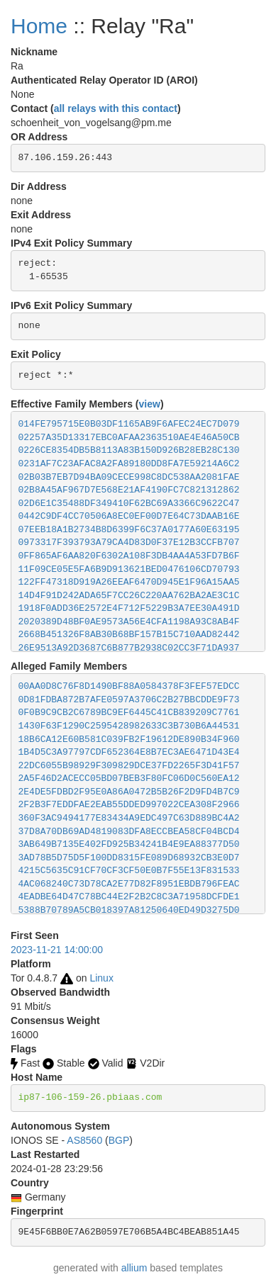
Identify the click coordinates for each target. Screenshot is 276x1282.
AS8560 (84, 1140)
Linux (101, 978)
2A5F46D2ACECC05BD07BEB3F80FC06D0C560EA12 (129, 778)
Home (39, 26)
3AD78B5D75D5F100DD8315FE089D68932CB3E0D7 (129, 858)
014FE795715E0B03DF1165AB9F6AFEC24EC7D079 (129, 424)
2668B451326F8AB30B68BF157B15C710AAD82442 (129, 634)
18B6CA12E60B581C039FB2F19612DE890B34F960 (129, 739)
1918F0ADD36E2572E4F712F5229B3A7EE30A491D (129, 608)
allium (134, 1267)
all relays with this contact (115, 108)
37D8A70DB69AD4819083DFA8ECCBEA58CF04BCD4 (129, 831)
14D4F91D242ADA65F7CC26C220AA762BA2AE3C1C (129, 595)
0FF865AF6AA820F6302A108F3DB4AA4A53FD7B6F (129, 556)
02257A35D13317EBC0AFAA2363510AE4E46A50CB (129, 437)
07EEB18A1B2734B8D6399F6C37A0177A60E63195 (129, 529)
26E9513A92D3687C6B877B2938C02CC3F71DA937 (129, 648)
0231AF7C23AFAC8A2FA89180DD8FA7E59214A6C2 (129, 464)
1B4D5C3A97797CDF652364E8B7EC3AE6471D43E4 (129, 752)
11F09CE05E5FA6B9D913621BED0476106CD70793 (129, 569)
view (149, 404)
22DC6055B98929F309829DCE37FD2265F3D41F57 (129, 765)
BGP (119, 1140)
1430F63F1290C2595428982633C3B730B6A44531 (129, 726)
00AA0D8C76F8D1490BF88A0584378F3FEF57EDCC (129, 686)
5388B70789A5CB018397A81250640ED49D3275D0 (129, 910)
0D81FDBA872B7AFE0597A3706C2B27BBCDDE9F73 (129, 700)
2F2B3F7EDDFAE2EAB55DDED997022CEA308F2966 (129, 804)
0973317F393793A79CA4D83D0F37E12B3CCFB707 (129, 542)
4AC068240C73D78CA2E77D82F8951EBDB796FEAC (129, 884)
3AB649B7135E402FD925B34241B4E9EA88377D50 (129, 844)
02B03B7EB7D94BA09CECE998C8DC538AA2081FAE (129, 477)
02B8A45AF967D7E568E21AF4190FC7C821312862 (129, 490)
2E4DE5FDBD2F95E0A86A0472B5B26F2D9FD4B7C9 (129, 792)
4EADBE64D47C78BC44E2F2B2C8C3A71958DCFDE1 (129, 897)
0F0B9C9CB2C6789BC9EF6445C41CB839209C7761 (129, 712)
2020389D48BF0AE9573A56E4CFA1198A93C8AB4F (129, 622)
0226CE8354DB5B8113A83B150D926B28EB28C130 (129, 450)
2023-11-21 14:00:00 (57, 949)
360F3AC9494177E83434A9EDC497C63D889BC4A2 (129, 818)
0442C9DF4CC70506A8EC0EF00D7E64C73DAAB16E (129, 516)
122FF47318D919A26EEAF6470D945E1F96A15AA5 (129, 582)
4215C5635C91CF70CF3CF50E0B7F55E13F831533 (129, 870)
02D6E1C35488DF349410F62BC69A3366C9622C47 (129, 503)
